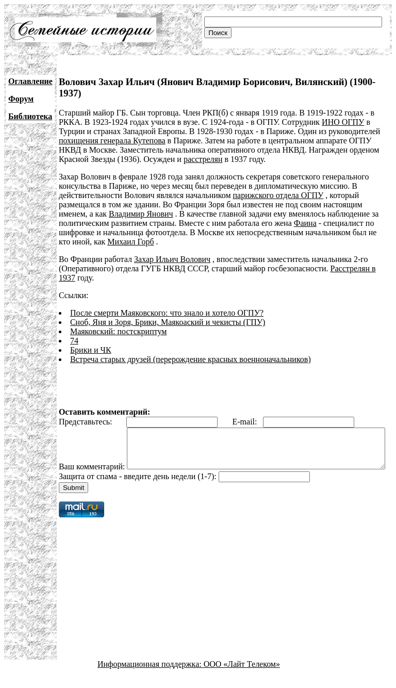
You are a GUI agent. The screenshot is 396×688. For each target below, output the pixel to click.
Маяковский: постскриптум (118, 331)
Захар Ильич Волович (172, 259)
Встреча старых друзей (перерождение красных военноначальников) (190, 359)
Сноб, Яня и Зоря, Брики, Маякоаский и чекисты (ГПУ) (167, 322)
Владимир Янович (141, 213)
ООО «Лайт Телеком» (242, 679)
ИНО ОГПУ (343, 122)
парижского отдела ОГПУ (278, 195)
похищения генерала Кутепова (112, 140)
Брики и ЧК (90, 350)
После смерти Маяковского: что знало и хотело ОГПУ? (166, 312)
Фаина (305, 223)
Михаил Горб (130, 241)
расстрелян (203, 159)
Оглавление (30, 81)
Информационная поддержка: (150, 679)
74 (74, 340)
